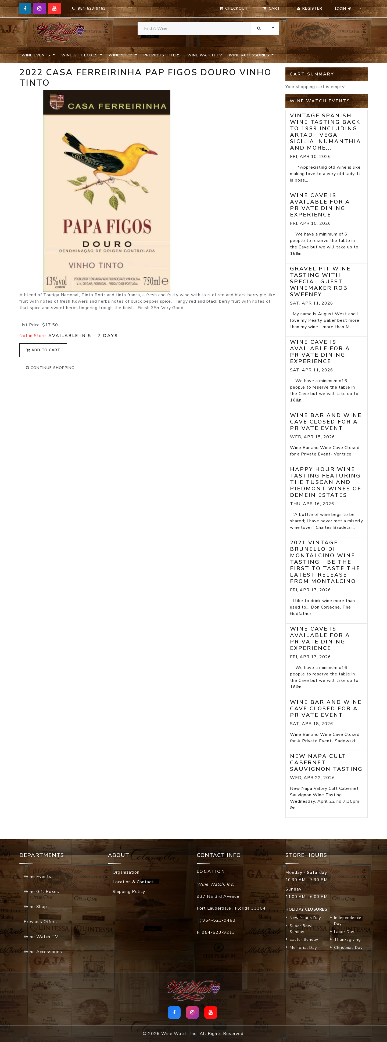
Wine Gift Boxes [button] (80, 55)
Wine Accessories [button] (250, 55)
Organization (126, 872)
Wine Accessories (43, 952)
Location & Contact (133, 882)
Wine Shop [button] (121, 55)
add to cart (43, 350)
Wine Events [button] (37, 55)
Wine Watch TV (204, 55)
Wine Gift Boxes (41, 892)
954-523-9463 (89, 8)
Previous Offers (162, 55)
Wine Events (37, 877)
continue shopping (50, 367)
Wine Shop (35, 907)
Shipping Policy (129, 892)
